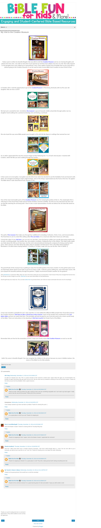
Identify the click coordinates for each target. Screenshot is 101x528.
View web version (38, 523)
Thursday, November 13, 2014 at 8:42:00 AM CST (30, 424)
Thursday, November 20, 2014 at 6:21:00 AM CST (33, 480)
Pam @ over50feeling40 (11, 424)
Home (38, 520)
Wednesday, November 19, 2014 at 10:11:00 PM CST (33, 470)
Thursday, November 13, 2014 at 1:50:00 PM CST (27, 446)
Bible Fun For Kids (14, 389)
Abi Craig (7, 375)
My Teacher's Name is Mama (12, 470)
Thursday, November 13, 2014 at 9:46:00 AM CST (33, 413)
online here (28, 279)
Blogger (41, 526)
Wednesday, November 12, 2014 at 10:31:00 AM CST (23, 375)
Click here (23, 276)
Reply (6, 383)
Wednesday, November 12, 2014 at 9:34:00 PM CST (25, 402)
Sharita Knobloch (9, 446)
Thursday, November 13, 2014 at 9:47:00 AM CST (33, 435)
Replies (8, 386)
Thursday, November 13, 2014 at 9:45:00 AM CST (33, 389)
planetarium (6, 274)
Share (3, 367)
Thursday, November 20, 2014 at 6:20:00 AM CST (33, 458)
